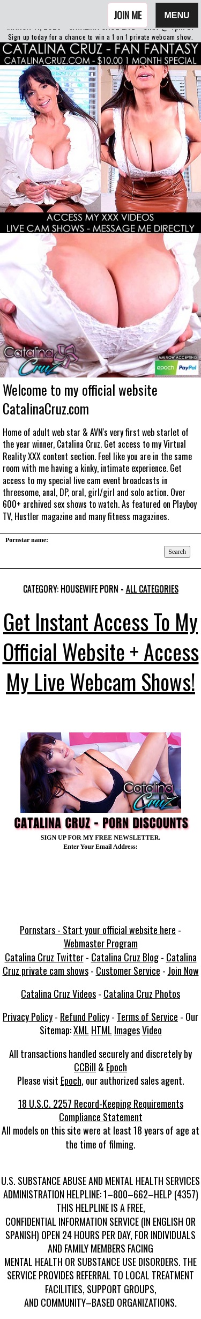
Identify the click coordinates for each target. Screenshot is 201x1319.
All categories (152, 588)
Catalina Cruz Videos (58, 994)
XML (81, 1030)
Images (127, 1030)
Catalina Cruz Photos (141, 994)
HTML (101, 1030)
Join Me (128, 15)
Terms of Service (147, 1017)
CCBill (85, 1067)
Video (152, 1030)
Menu (176, 14)
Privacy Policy (28, 1017)
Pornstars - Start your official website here (98, 930)
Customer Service (128, 970)
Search (177, 551)
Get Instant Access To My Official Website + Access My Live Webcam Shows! (101, 651)
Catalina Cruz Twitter (44, 957)
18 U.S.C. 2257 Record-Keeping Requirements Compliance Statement (100, 1110)
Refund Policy (84, 1017)
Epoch (116, 1067)
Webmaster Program (101, 943)
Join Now (183, 970)
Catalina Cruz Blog (125, 957)
